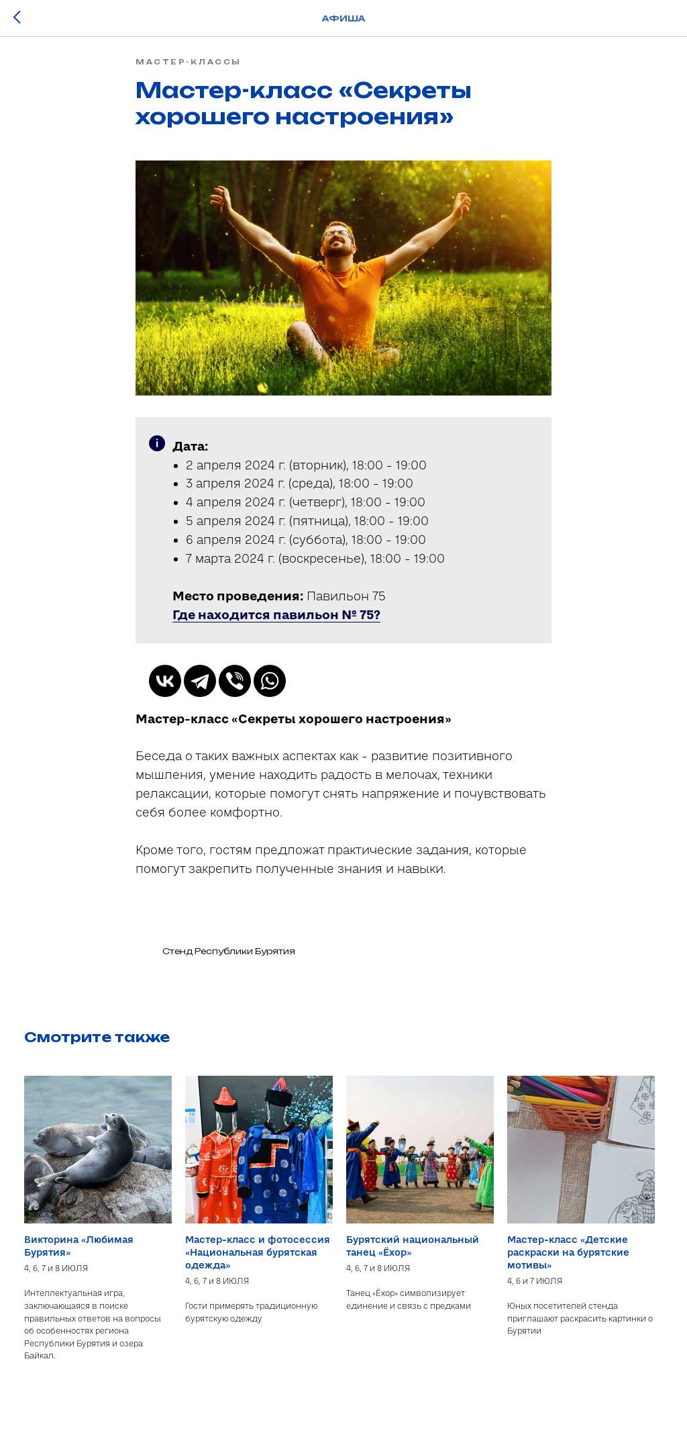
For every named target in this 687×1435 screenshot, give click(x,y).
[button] (276, 623)
